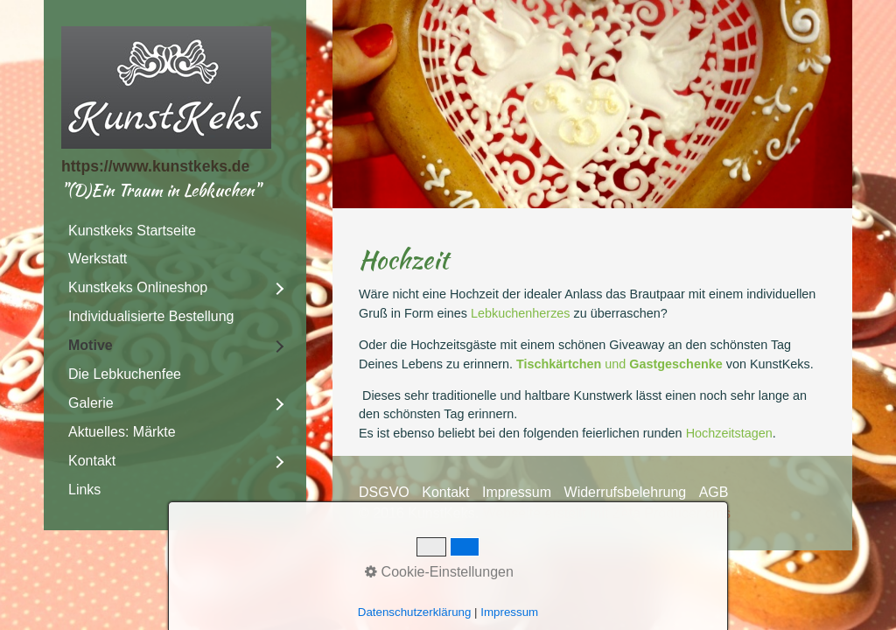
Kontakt (92, 460)
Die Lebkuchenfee (124, 374)
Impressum (516, 492)
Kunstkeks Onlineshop (137, 287)
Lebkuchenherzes (520, 313)
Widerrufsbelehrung (625, 492)
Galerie (91, 403)
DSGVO (384, 492)
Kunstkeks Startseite (132, 230)
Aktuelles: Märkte (122, 431)
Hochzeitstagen (729, 433)
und (619, 364)
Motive (90, 345)
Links (84, 489)
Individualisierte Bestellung (151, 316)
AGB (714, 492)
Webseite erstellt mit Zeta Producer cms (607, 513)
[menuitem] (175, 231)
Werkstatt (97, 258)
